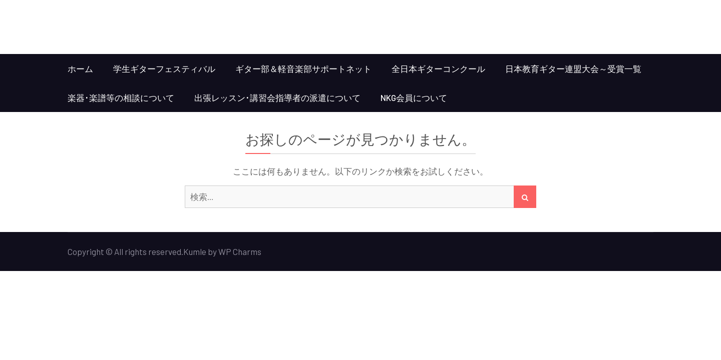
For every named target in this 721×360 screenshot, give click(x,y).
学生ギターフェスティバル (164, 69)
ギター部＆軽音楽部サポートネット (303, 69)
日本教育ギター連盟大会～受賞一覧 (573, 69)
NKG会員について (414, 97)
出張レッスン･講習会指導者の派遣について (277, 97)
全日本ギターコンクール (438, 69)
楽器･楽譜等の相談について (121, 97)
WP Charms (239, 251)
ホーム (80, 69)
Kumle (194, 251)
